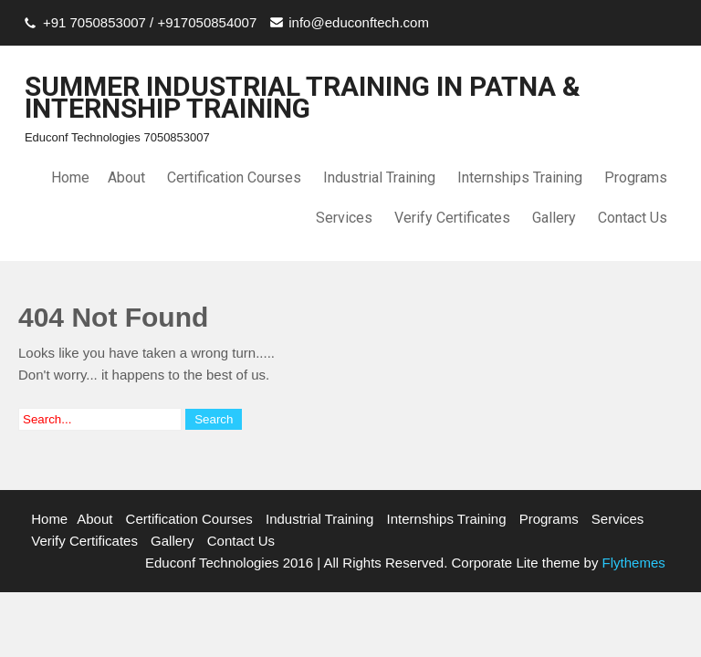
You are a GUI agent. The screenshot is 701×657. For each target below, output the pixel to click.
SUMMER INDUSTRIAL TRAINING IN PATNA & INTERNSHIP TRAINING (303, 97)
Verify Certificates (452, 217)
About (126, 177)
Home (70, 177)
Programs (635, 177)
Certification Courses (234, 177)
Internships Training (519, 177)
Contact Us (632, 217)
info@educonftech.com (358, 22)
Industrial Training (379, 177)
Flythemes (631, 562)
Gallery (554, 217)
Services (344, 217)
